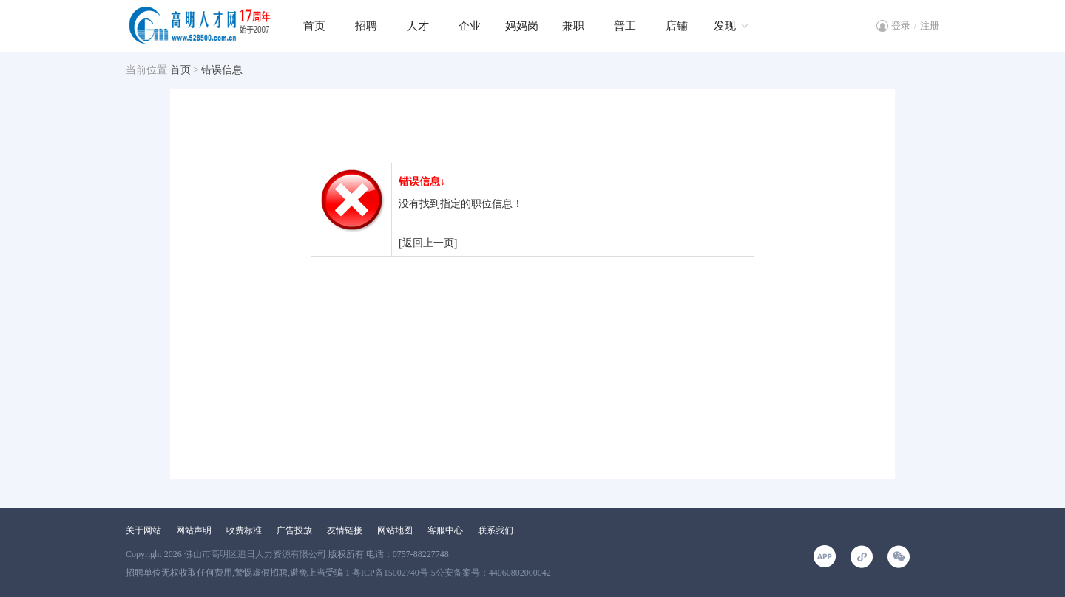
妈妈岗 (521, 26)
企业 (470, 26)
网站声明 (194, 530)
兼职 (573, 26)
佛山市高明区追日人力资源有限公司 (255, 554)
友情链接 (344, 530)
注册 (929, 25)
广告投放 (294, 530)
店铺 (677, 26)
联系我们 (495, 530)
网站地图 (395, 530)
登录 (900, 25)
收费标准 (244, 530)
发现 (725, 26)
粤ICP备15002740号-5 (394, 572)
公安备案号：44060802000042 (493, 572)
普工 (625, 26)
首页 (314, 26)
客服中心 (445, 530)
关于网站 (143, 530)
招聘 (366, 26)
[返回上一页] (428, 243)
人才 (418, 26)
